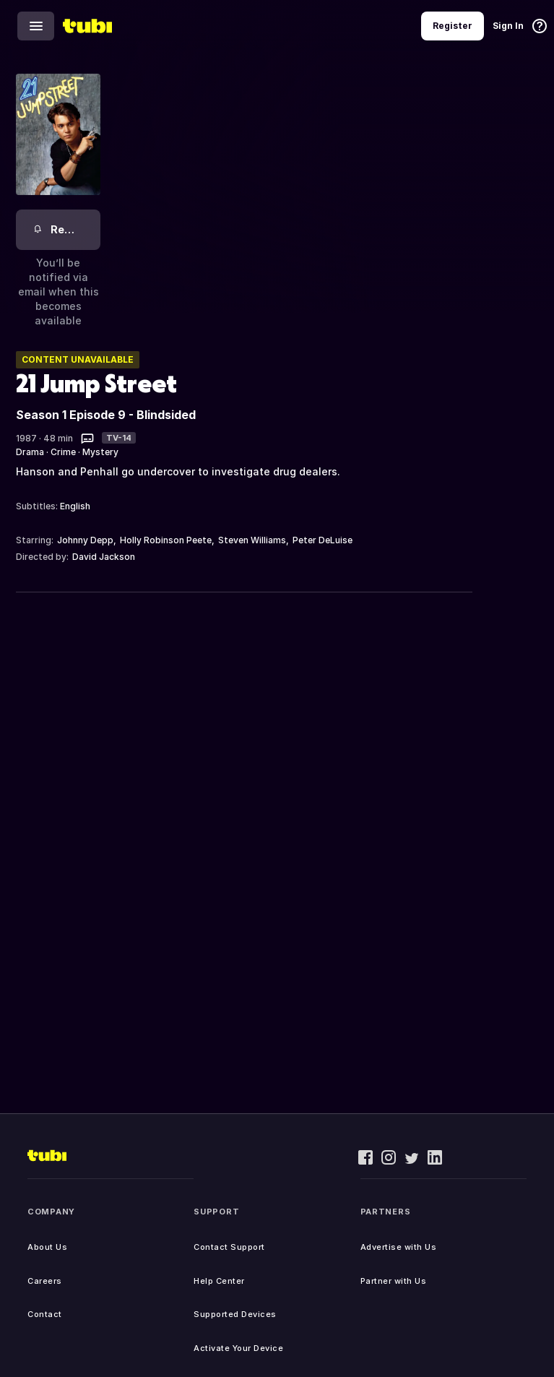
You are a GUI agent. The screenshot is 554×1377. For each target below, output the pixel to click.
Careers (44, 1281)
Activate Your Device (238, 1348)
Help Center (219, 1281)
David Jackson (103, 556)
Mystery (100, 451)
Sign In (508, 25)
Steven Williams (252, 540)
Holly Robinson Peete (166, 540)
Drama (30, 451)
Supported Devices (235, 1314)
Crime (63, 451)
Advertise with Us (398, 1247)
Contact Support (229, 1247)
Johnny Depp (85, 540)
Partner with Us (393, 1281)
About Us (47, 1247)
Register (452, 25)
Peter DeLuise (322, 540)
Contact (44, 1314)
